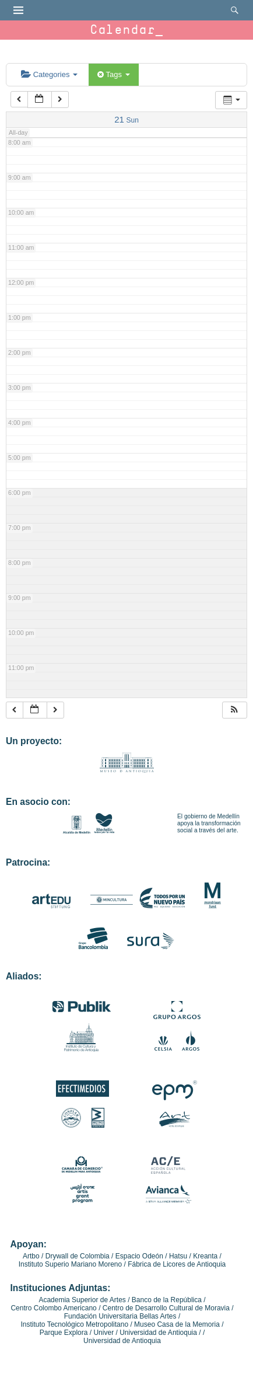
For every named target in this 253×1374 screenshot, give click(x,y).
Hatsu (178, 1256)
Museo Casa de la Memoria (177, 1324)
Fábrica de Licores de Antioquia (177, 1264)
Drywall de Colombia (77, 1256)
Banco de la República (167, 1300)
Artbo (31, 1256)
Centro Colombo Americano (53, 1308)
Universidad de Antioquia (158, 1332)
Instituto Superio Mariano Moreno (70, 1264)
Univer (103, 1332)
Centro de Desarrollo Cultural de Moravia (166, 1308)
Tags (113, 74)
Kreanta (205, 1256)
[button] (234, 710)
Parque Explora (64, 1332)
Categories (49, 74)
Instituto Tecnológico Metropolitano (75, 1324)
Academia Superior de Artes (81, 1300)
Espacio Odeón (139, 1256)
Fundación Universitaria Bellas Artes (120, 1316)
